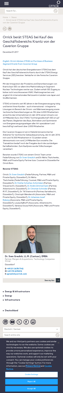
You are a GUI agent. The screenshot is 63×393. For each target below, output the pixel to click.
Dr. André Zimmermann (37, 186)
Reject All (31, 383)
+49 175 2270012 (14, 271)
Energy (8, 296)
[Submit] (55, 11)
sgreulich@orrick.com (16, 274)
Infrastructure (12, 300)
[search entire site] (29, 11)
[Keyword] (57, 335)
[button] (5, 29)
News (14, 17)
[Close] (58, 344)
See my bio (52, 280)
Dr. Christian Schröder (37, 189)
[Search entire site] (29, 335)
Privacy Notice (33, 367)
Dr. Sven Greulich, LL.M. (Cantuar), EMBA (31, 258)
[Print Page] (10, 29)
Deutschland (11, 310)
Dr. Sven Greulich (27, 157)
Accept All (31, 390)
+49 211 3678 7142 (15, 269)
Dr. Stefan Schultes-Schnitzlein (29, 183)
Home (5, 17)
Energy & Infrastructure (17, 291)
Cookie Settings (31, 376)
